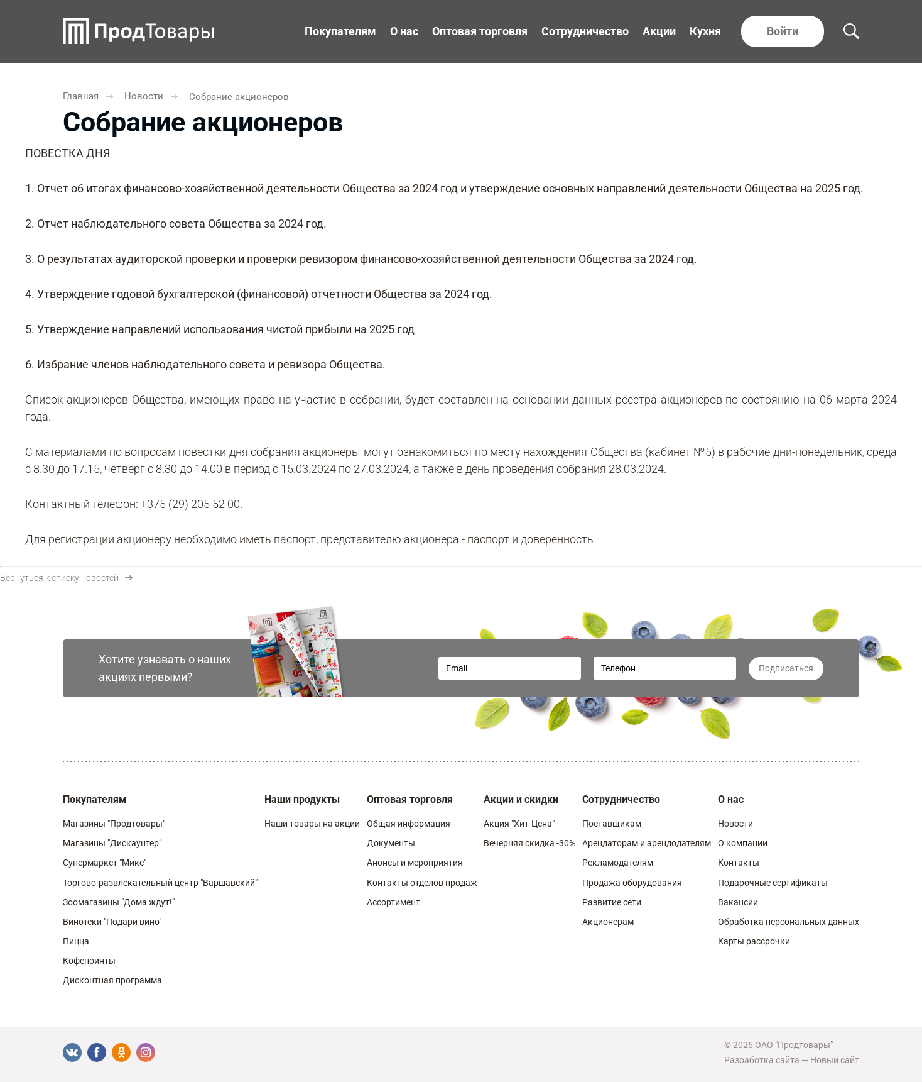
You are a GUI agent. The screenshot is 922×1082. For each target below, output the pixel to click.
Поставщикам (611, 824)
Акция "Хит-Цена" (519, 824)
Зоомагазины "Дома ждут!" (119, 902)
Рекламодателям (617, 863)
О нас (404, 31)
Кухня (705, 31)
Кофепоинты (89, 961)
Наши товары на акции (312, 824)
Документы (391, 843)
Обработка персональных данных (788, 922)
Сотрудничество (585, 31)
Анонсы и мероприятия (415, 863)
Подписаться (786, 668)
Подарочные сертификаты (773, 883)
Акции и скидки (521, 799)
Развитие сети (611, 902)
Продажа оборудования (632, 883)
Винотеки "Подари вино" (112, 922)
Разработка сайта (762, 1060)
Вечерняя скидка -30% (529, 843)
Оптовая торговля (480, 31)
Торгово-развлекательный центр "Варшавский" (160, 883)
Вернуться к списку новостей (66, 578)
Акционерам (608, 922)
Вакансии (738, 902)
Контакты (738, 863)
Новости (735, 824)
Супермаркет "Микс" (104, 863)
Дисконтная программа (112, 980)
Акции (659, 31)
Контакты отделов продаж (422, 883)
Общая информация (408, 824)
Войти (782, 31)
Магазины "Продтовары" (114, 824)
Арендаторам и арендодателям (646, 843)
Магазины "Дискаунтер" (112, 843)
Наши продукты (302, 799)
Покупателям (340, 31)
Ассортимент (393, 902)
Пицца (76, 941)
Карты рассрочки (754, 941)
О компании (742, 843)
